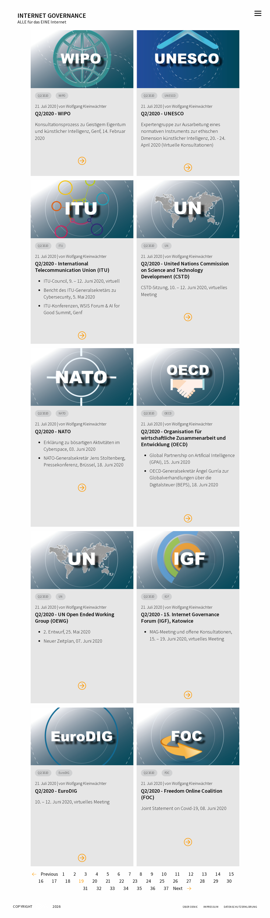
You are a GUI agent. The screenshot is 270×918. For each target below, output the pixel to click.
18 (67, 881)
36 (152, 888)
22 (121, 881)
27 (188, 881)
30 (229, 881)
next (178, 888)
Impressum (211, 907)
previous (49, 874)
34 (125, 888)
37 (166, 888)
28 (202, 881)
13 (204, 874)
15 (231, 874)
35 (139, 888)
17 (54, 881)
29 (215, 881)
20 (94, 881)
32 (99, 888)
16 (40, 881)
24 (148, 881)
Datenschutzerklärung (240, 907)
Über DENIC (190, 907)
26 (175, 881)
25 (161, 881)
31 (85, 888)
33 (112, 888)
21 (108, 881)
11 (177, 874)
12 (191, 874)
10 (164, 874)
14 (217, 874)
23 (135, 881)
